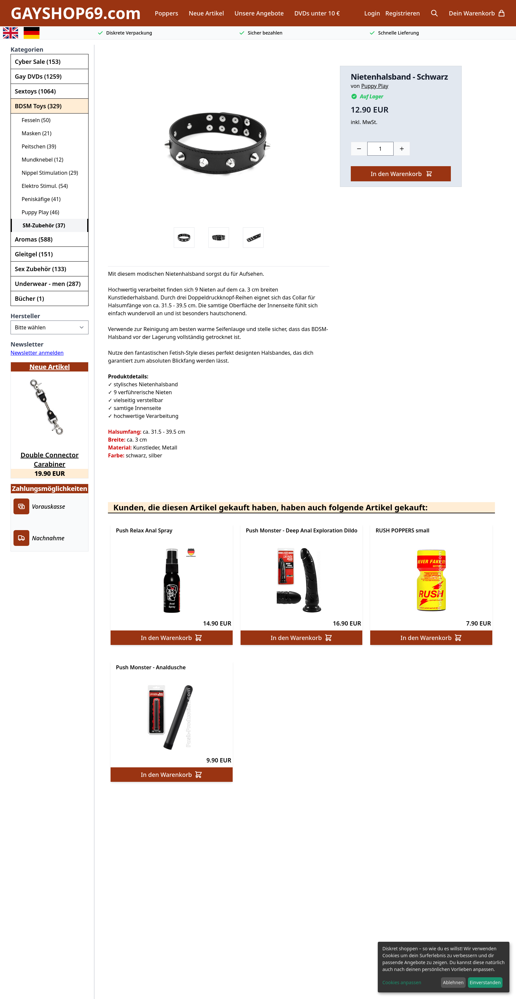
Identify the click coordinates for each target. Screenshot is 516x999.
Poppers (166, 13)
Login (372, 13)
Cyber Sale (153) (38, 61)
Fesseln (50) (33, 120)
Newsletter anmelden (37, 352)
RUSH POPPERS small (402, 530)
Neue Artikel (206, 13)
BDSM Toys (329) (38, 106)
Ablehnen (453, 982)
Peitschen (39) (36, 146)
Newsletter (27, 344)
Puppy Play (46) (37, 212)
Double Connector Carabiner (50, 458)
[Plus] (402, 149)
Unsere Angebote (259, 13)
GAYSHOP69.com (76, 13)
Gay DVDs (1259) (38, 76)
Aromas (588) (34, 239)
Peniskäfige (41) (38, 199)
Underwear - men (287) (48, 284)
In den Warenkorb (401, 174)
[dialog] (443, 967)
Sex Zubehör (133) (40, 269)
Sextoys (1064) (35, 91)
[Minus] (359, 149)
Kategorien (27, 49)
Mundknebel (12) (39, 159)
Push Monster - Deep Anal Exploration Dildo (301, 530)
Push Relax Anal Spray (144, 530)
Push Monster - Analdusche (151, 667)
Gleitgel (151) (34, 254)
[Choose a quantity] (380, 149)
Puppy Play (374, 86)
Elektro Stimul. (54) (42, 186)
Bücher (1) (29, 298)
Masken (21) (33, 133)
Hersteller (25, 316)
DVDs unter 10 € (317, 13)
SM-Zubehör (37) (41, 225)
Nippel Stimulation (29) (47, 172)
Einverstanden (485, 982)
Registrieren (402, 13)
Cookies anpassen (401, 982)
